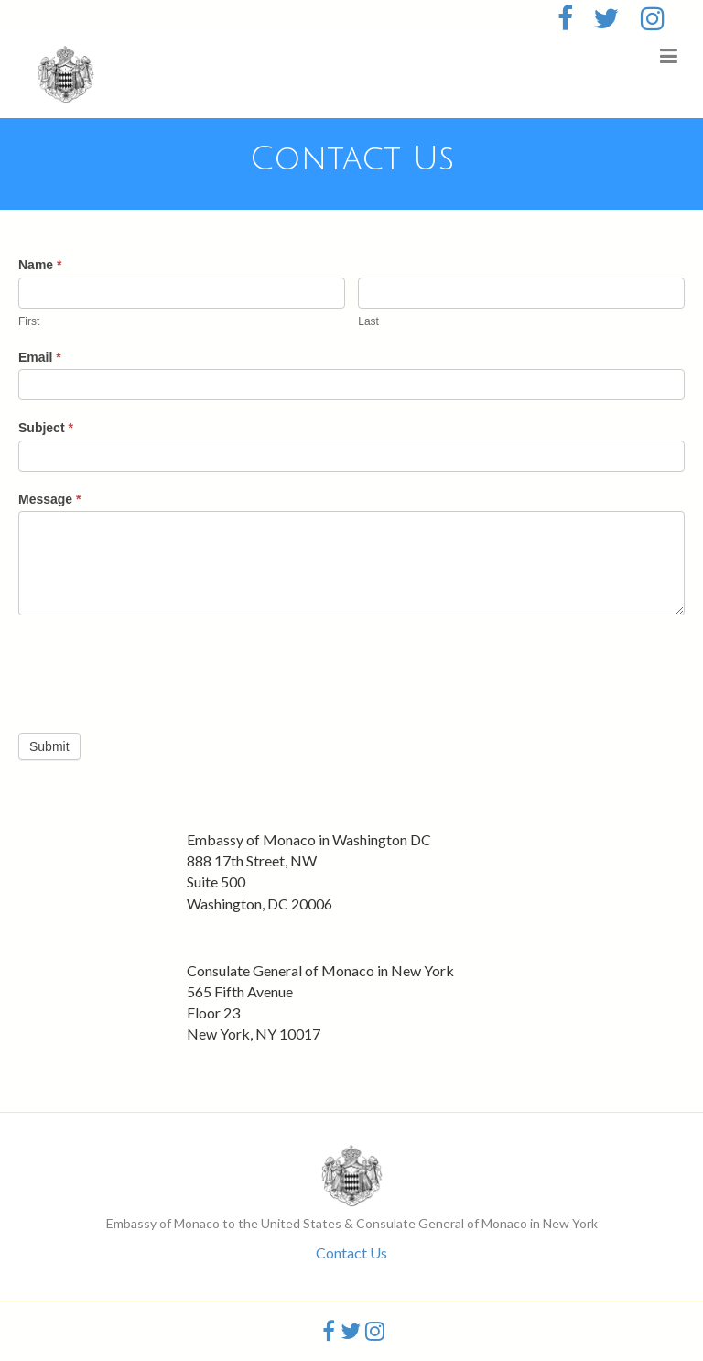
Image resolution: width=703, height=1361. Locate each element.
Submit (49, 746)
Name (39, 264)
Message (49, 499)
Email (39, 357)
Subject (45, 427)
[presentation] (157, 669)
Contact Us (351, 1252)
